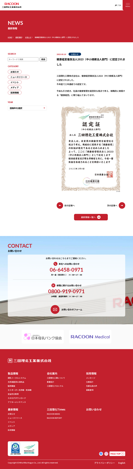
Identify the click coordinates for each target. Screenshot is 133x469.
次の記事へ (116, 205)
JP (116, 5)
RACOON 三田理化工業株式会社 (11, 5)
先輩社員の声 (91, 386)
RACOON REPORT (54, 418)
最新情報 (18, 37)
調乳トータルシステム (17, 378)
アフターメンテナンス (17, 402)
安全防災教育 (13, 394)
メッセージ (90, 378)
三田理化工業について (56, 378)
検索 (43, 59)
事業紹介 (50, 382)
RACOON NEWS (53, 414)
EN (120, 5)
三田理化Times (56, 409)
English (121, 462)
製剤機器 (11, 386)
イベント (15, 82)
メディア (15, 87)
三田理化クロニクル (55, 386)
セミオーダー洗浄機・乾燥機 (19, 390)
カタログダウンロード (17, 398)
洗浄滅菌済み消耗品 (16, 382)
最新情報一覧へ (91, 217)
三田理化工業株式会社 (29, 360)
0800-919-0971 (66, 291)
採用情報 (15, 92)
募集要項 (89, 390)
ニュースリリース (19, 77)
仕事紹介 (89, 382)
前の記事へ (66, 205)
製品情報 (13, 373)
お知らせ (28, 37)
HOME (10, 37)
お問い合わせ (94, 409)
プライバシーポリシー (104, 462)
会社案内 (52, 373)
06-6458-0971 (66, 270)
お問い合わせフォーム (66, 309)
